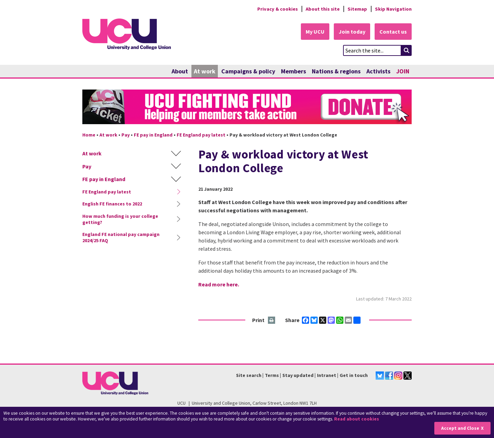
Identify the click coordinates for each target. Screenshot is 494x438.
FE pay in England (153, 135)
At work (204, 71)
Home (88, 135)
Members (293, 71)
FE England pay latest (201, 135)
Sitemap (357, 9)
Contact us (393, 31)
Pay (125, 135)
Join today (352, 31)
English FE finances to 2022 (112, 204)
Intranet (326, 375)
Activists (378, 71)
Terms (272, 375)
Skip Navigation (393, 9)
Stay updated (298, 375)
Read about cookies (356, 419)
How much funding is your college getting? (120, 219)
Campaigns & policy (248, 71)
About (180, 71)
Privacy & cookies (277, 9)
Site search (248, 375)
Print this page (272, 320)
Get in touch (354, 375)
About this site (323, 9)
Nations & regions (336, 71)
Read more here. (218, 284)
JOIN (402, 71)
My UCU (315, 31)
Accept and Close (460, 428)
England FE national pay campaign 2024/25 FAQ (121, 237)
